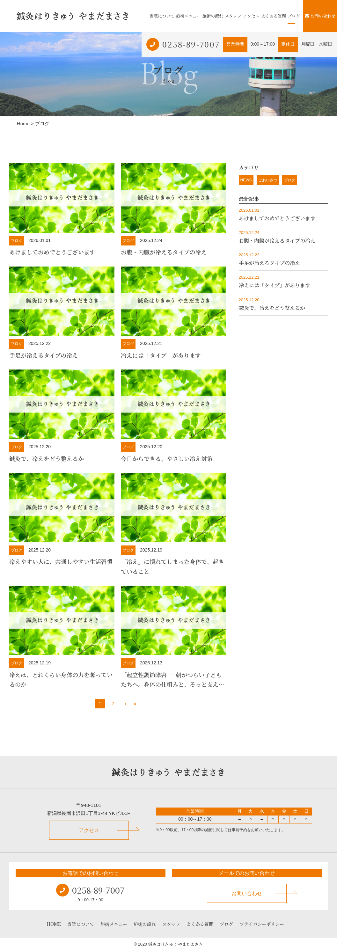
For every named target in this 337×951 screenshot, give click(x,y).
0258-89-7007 (191, 44)
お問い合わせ (320, 16)
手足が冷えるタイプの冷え (43, 355)
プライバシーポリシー (261, 924)
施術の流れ (212, 16)
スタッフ (233, 16)
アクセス (251, 16)
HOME (54, 924)
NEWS (246, 180)
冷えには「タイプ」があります (161, 355)
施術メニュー (188, 16)
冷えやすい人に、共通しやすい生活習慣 (61, 561)
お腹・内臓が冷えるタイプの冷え (164, 252)
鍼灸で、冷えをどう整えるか (46, 458)
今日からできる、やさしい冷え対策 (167, 458)
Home (23, 123)
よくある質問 (273, 16)
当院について (162, 16)
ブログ (294, 16)
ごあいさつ (267, 180)
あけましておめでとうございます (52, 252)
